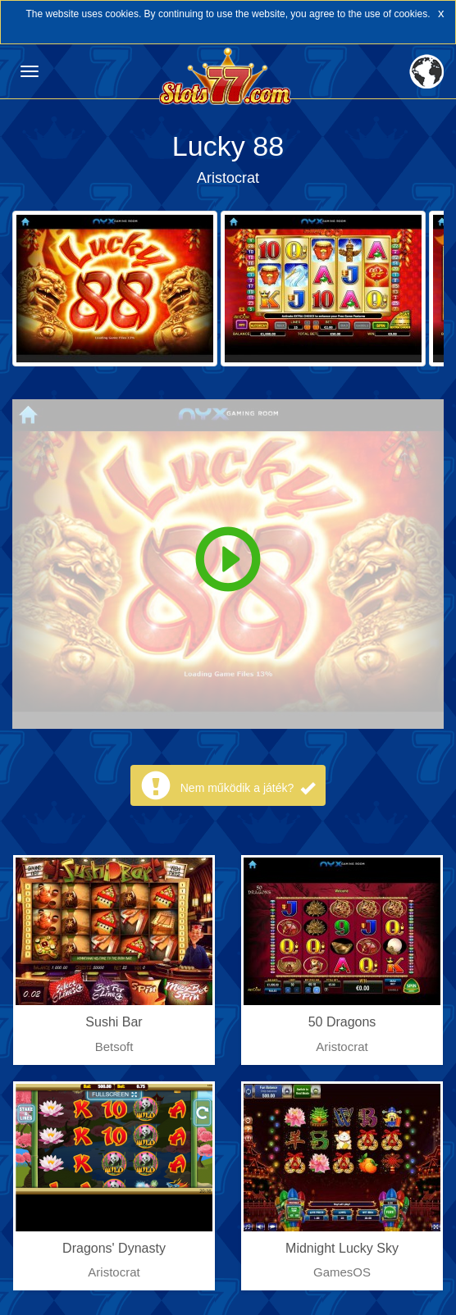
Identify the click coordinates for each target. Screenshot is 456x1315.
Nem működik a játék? (247, 787)
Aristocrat (228, 178)
